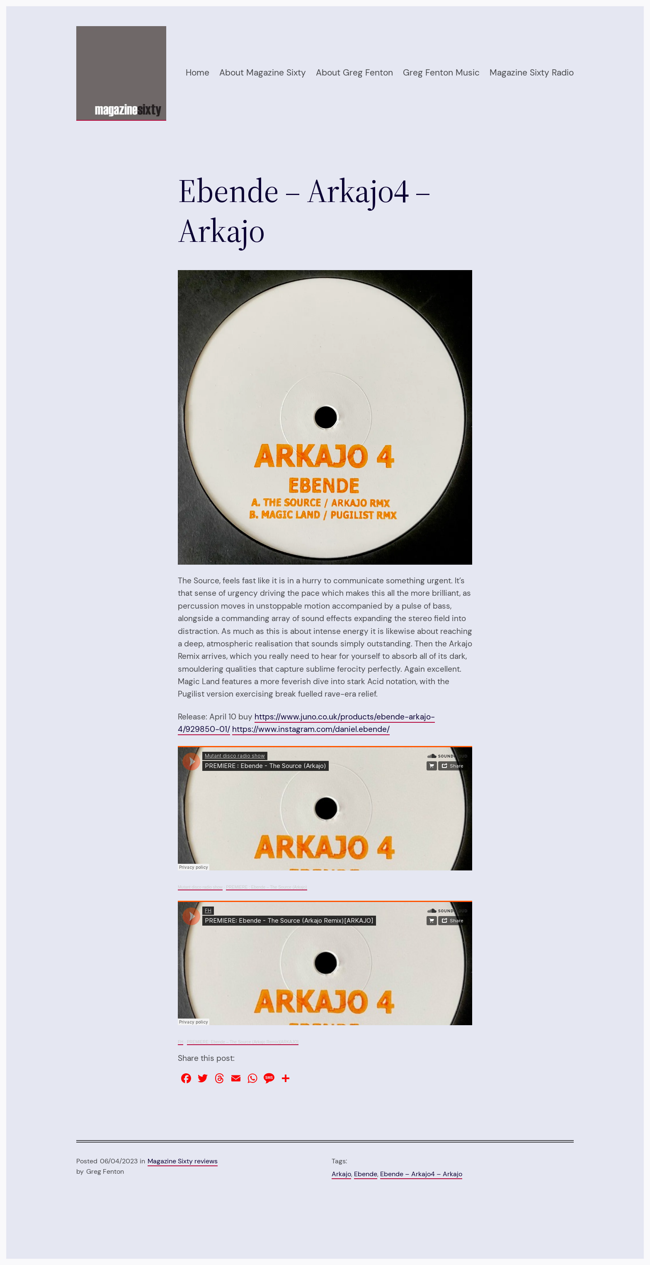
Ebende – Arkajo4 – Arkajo (421, 1174)
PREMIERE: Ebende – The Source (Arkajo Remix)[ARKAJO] (242, 1042)
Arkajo (341, 1174)
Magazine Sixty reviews (183, 1161)
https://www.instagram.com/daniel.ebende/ (311, 729)
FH (180, 1042)
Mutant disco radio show (200, 887)
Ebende (365, 1174)
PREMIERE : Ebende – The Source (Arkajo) (266, 887)
